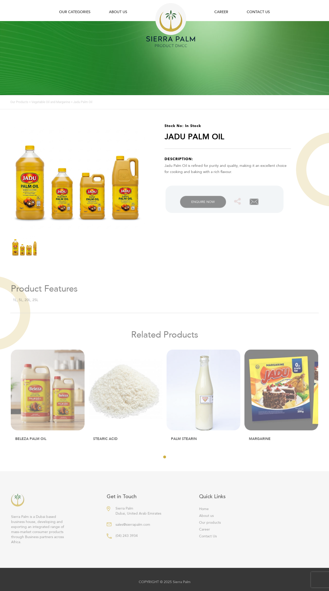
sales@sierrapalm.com (133, 528)
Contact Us (258, 12)
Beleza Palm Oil (31, 442)
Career (221, 12)
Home (204, 513)
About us (118, 12)
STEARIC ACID (106, 442)
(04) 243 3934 (127, 539)
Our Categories (74, 12)
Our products (210, 527)
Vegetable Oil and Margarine (50, 102)
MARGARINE (260, 442)
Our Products (19, 102)
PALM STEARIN (184, 442)
